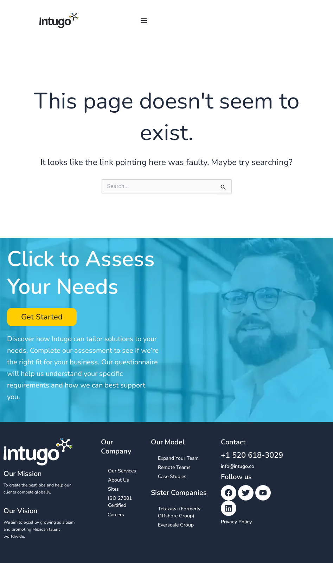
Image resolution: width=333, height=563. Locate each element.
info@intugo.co (237, 466)
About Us (118, 480)
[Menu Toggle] (143, 20)
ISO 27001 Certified (120, 502)
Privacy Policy (236, 521)
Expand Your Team (178, 458)
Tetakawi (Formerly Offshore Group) (179, 512)
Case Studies (172, 476)
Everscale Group (176, 525)
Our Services (122, 471)
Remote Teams (174, 467)
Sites (113, 489)
